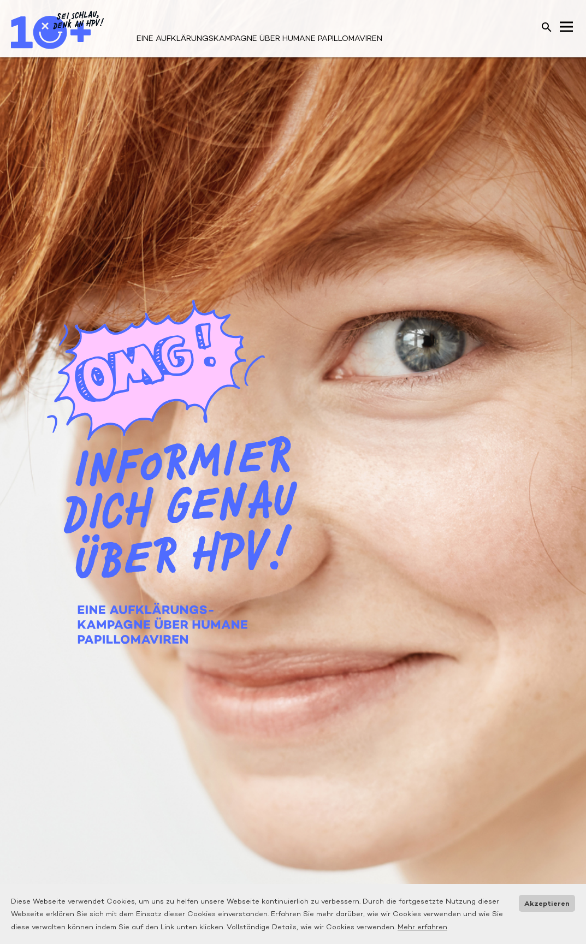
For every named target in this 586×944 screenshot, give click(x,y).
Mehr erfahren (422, 926)
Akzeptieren (547, 903)
